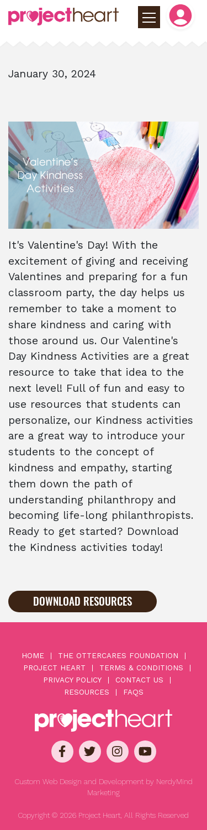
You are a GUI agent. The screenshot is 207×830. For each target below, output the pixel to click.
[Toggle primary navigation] (149, 17)
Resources (86, 692)
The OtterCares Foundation (118, 656)
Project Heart (54, 668)
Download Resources (82, 601)
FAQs (133, 692)
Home (33, 656)
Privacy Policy (72, 680)
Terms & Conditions (141, 668)
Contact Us (139, 680)
